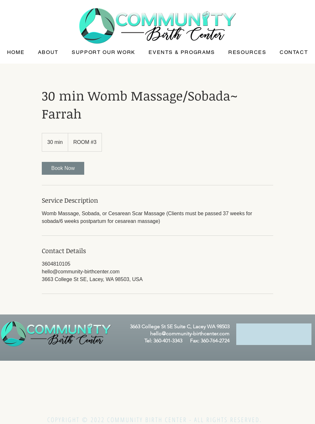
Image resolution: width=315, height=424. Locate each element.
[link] (63, 168)
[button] (48, 52)
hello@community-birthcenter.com (190, 334)
